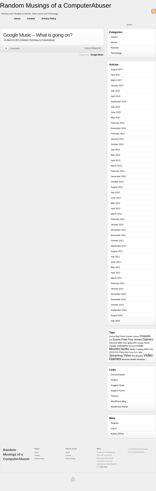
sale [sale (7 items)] (140, 352)
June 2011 (116, 262)
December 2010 (118, 294)
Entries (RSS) (117, 434)
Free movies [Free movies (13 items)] (135, 339)
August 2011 (117, 251)
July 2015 (115, 107)
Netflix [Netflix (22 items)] (125, 349)
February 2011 (118, 283)
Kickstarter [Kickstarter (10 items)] (122, 346)
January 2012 (117, 224)
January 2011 (117, 288)
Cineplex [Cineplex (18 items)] (145, 336)
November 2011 (118, 235)
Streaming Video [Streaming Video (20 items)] (120, 355)
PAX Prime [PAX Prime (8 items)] (120, 352)
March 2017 (116, 80)
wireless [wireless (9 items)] (141, 359)
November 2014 (118, 128)
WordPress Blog (118, 401)
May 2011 (115, 267)
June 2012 (116, 198)
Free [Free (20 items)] (124, 339)
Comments (15, 48)
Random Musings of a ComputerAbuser (55, 5)
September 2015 (118, 101)
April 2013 (115, 160)
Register (115, 423)
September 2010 (118, 310)
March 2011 (116, 278)
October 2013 (117, 144)
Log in (114, 428)
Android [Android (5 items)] (112, 336)
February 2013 (118, 171)
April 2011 (115, 272)
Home (5, 19)
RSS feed (103, 467)
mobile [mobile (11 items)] (139, 346)
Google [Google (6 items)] (140, 343)
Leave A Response (92, 48)
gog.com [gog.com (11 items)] (132, 342)
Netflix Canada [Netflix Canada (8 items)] (136, 349)
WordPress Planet (119, 406)
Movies (114, 42)
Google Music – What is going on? (37, 35)
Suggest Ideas (117, 385)
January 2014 (117, 139)
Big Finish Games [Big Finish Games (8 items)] (124, 336)
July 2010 (115, 321)
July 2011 (115, 256)
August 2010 (117, 315)
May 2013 (115, 155)
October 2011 (117, 240)
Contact (31, 18)
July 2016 (115, 91)
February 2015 (118, 123)
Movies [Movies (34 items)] (114, 349)
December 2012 (118, 176)
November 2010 (118, 299)
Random (25, 40)
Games (114, 37)
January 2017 (117, 85)
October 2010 (117, 305)
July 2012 (115, 192)
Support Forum (118, 390)
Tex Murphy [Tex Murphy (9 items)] (137, 356)
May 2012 (115, 203)
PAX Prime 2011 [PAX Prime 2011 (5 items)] (131, 352)
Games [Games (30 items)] (148, 339)
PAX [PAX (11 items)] (146, 349)
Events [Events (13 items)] (117, 339)
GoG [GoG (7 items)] (125, 343)
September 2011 (118, 246)
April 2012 (115, 208)
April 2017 (115, 75)
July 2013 (115, 149)
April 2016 (115, 96)
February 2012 (118, 219)
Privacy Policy (49, 18)
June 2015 (116, 112)
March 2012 (116, 214)
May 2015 (115, 117)
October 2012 (117, 182)
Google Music (97, 55)
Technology (33, 40)
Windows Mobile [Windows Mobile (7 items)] (129, 359)
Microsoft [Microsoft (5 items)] (132, 346)
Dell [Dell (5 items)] (110, 340)
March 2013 (116, 165)
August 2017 (117, 69)
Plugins (114, 380)
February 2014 (118, 133)
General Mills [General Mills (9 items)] (115, 343)
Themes (114, 396)
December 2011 (118, 230)
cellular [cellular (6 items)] (136, 336)
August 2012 (117, 187)
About (17, 18)
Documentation (118, 374)
